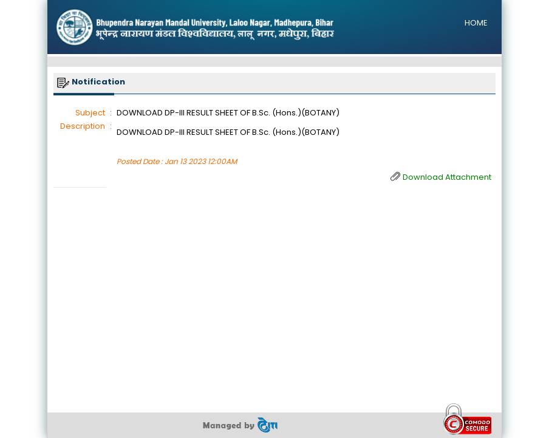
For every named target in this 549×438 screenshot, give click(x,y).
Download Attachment (447, 177)
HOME (476, 23)
